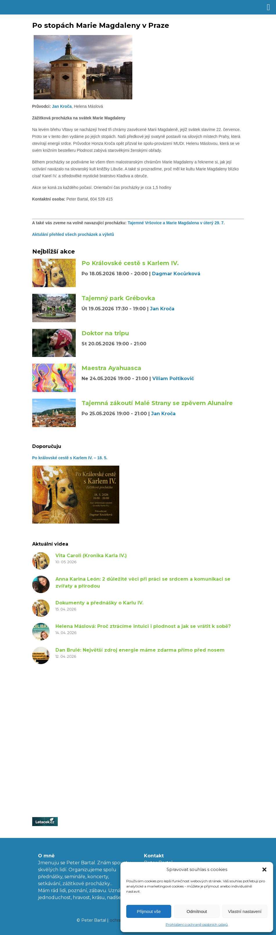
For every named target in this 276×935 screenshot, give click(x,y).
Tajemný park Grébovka (118, 298)
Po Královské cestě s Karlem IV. (130, 263)
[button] (264, 869)
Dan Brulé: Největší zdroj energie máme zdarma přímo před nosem (140, 650)
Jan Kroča (61, 106)
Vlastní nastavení (244, 911)
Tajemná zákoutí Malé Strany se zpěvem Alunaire (157, 403)
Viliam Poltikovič (173, 378)
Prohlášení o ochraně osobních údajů (197, 924)
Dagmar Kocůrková (176, 273)
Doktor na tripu (105, 333)
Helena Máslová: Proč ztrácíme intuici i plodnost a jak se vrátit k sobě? (143, 626)
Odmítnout (197, 911)
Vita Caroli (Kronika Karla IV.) (91, 555)
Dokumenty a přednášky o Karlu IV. (99, 603)
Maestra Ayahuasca (111, 367)
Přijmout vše (149, 911)
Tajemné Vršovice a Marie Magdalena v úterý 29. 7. (177, 222)
